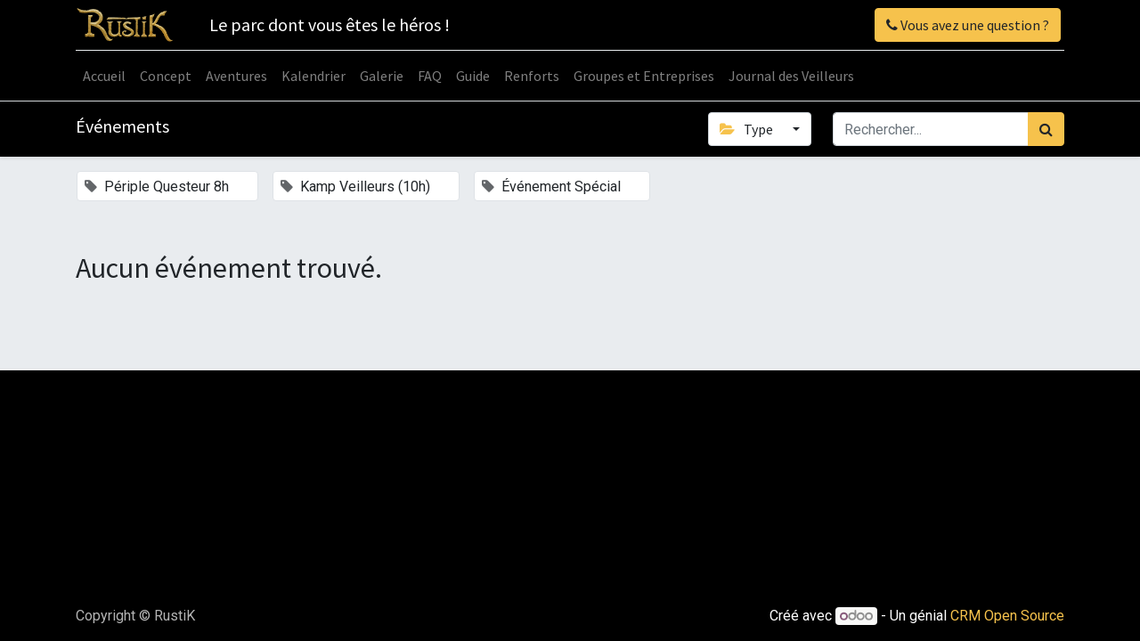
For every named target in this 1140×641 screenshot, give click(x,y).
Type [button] (747, 129)
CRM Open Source (1007, 615)
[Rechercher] (1046, 129)
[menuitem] (104, 75)
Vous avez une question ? (967, 25)
